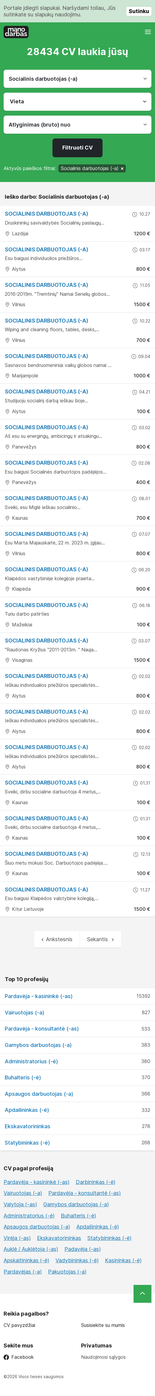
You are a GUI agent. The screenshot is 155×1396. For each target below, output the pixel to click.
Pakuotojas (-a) (67, 1272)
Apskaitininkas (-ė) (26, 1260)
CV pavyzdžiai (19, 1325)
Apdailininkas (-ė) (27, 1110)
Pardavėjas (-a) (23, 1272)
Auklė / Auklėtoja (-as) (31, 1249)
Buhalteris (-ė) (23, 1077)
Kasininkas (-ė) (123, 1260)
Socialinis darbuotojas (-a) (46, 214)
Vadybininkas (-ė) (77, 1260)
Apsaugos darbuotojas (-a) (39, 1094)
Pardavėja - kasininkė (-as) (39, 996)
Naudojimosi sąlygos (103, 1357)
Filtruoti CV (77, 147)
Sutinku (139, 11)
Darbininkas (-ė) (95, 1182)
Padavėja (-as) (82, 1249)
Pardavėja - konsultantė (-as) (42, 1028)
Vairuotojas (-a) (24, 1012)
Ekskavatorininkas (27, 1126)
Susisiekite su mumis (103, 1325)
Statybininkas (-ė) (27, 1143)
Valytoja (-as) (20, 1204)
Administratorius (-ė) (31, 1061)
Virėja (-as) (17, 1238)
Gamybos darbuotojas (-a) (38, 1045)
